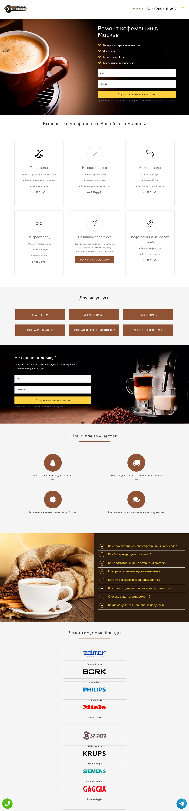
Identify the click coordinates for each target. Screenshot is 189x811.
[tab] (141, 547)
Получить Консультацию (94, 259)
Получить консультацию (53, 400)
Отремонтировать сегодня (137, 94)
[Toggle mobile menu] (183, 8)
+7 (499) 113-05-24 (165, 8)
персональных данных (162, 100)
